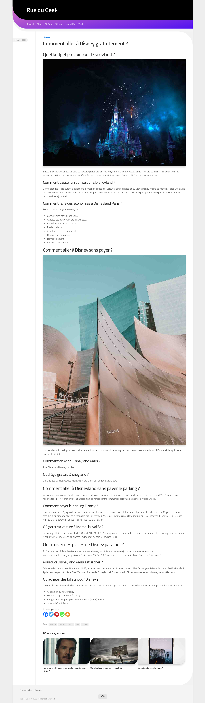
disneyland (63, 624)
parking (85, 624)
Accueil (30, 24)
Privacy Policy (26, 690)
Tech (80, 24)
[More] (67, 614)
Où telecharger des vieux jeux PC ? (106, 668)
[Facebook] (45, 614)
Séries (58, 24)
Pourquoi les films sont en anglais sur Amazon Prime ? (64, 669)
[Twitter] (51, 614)
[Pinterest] (56, 614)
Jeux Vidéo (70, 24)
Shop (39, 24)
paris (77, 624)
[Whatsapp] (62, 614)
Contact (38, 690)
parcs (71, 624)
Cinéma (48, 24)
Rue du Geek (42, 10)
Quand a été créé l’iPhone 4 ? (151, 668)
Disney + (46, 37)
